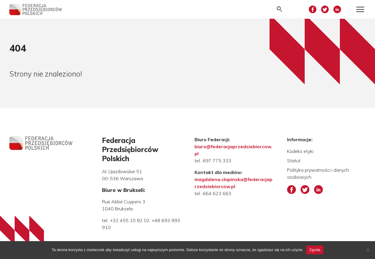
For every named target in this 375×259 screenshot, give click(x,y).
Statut (294, 160)
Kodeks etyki (300, 151)
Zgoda (314, 250)
